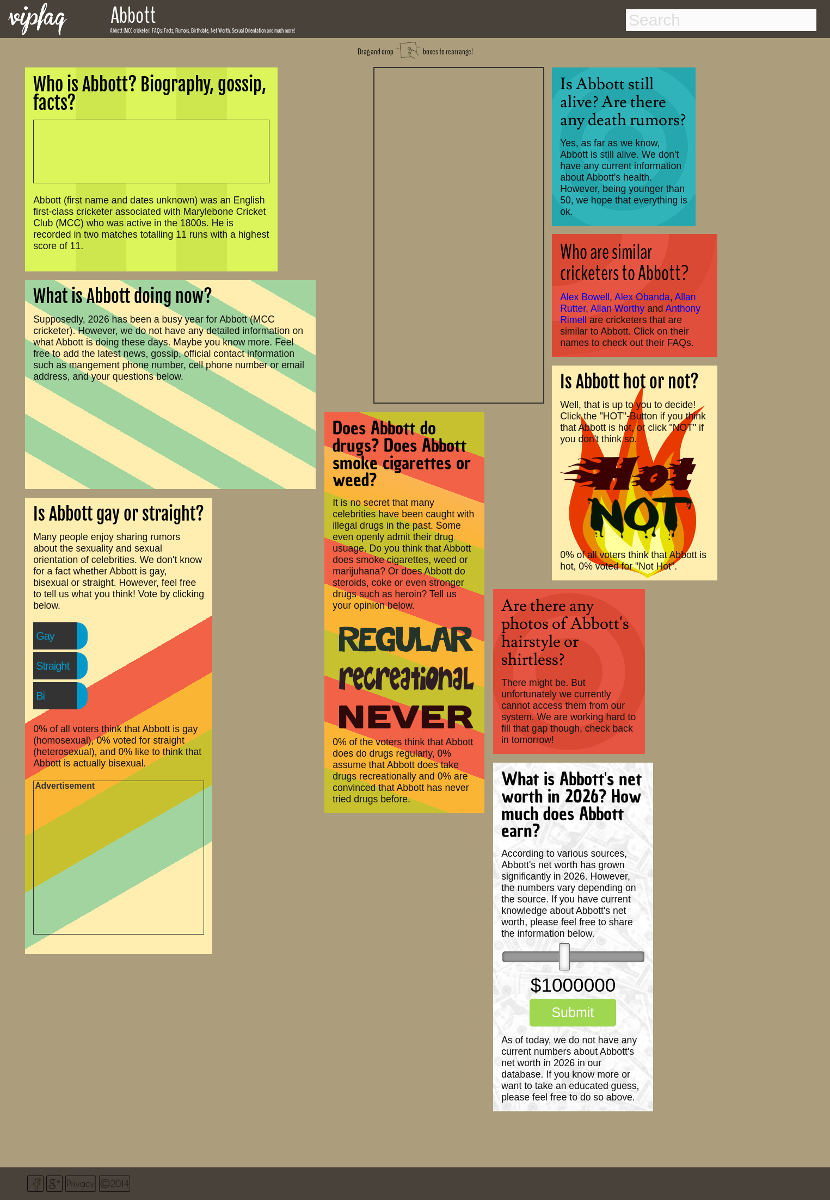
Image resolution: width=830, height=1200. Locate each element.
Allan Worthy (617, 308)
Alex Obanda (642, 297)
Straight (52, 666)
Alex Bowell (585, 297)
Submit (572, 1012)
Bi (40, 696)
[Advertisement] (458, 234)
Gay (45, 636)
